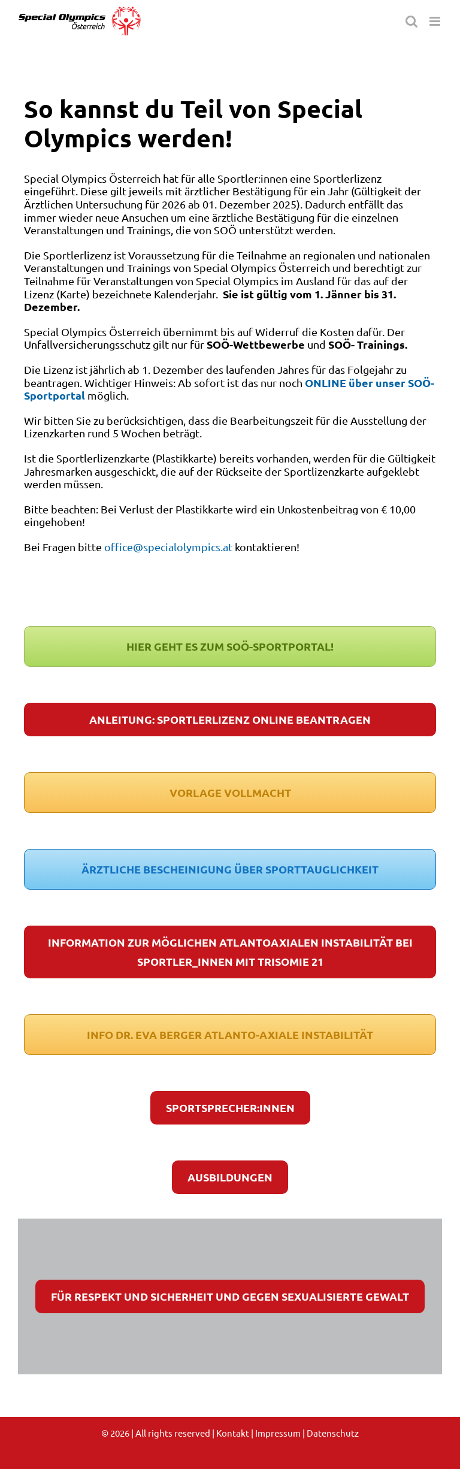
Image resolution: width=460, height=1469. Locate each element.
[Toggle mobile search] (411, 21)
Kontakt (232, 1432)
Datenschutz (333, 1432)
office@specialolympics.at (168, 546)
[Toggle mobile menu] (435, 21)
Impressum (278, 1432)
